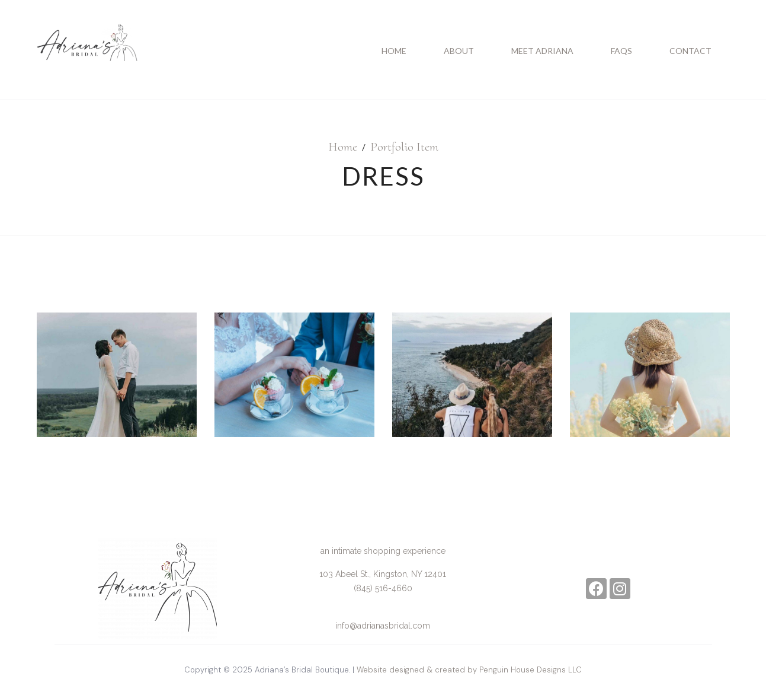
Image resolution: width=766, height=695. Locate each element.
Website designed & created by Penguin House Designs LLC (469, 670)
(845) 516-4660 (383, 588)
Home (342, 146)
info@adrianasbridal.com (382, 625)
